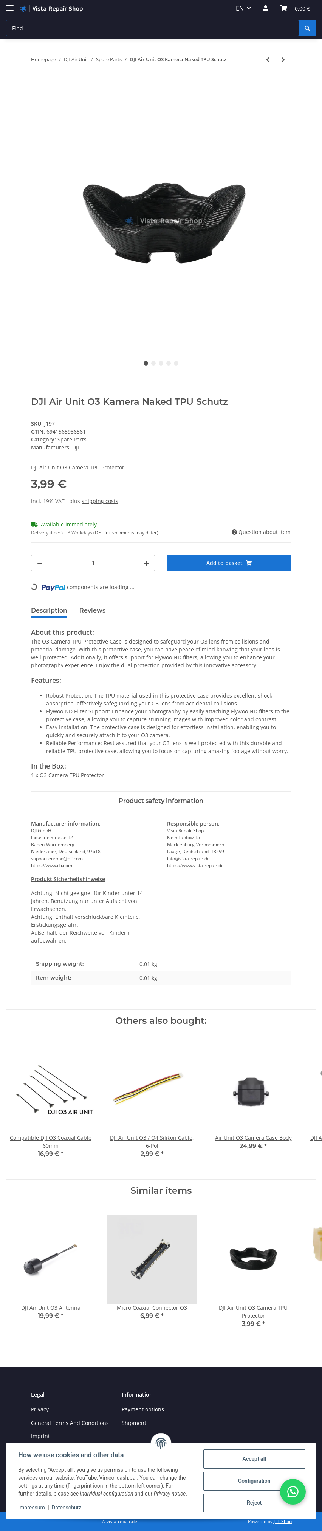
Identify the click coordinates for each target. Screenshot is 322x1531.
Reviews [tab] (92, 610)
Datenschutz (67, 1508)
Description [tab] (49, 610)
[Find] (152, 28)
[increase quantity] (146, 563)
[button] (265, 8)
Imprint (40, 1436)
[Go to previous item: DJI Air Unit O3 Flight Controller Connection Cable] (268, 59)
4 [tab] (168, 363)
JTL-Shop (283, 1521)
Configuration (254, 1481)
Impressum (32, 1508)
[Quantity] (93, 563)
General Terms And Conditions (70, 1422)
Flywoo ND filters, (177, 657)
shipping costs (100, 501)
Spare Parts (72, 439)
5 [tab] (176, 363)
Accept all (254, 1459)
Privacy (40, 1409)
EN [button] (240, 8)
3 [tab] (161, 363)
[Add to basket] (37, 84)
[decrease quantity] (39, 563)
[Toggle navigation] (10, 4)
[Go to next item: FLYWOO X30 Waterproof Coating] (283, 59)
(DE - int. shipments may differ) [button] (125, 532)
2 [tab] (153, 363)
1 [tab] (146, 363)
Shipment (134, 1422)
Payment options (143, 1409)
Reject (254, 1503)
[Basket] (295, 8)
